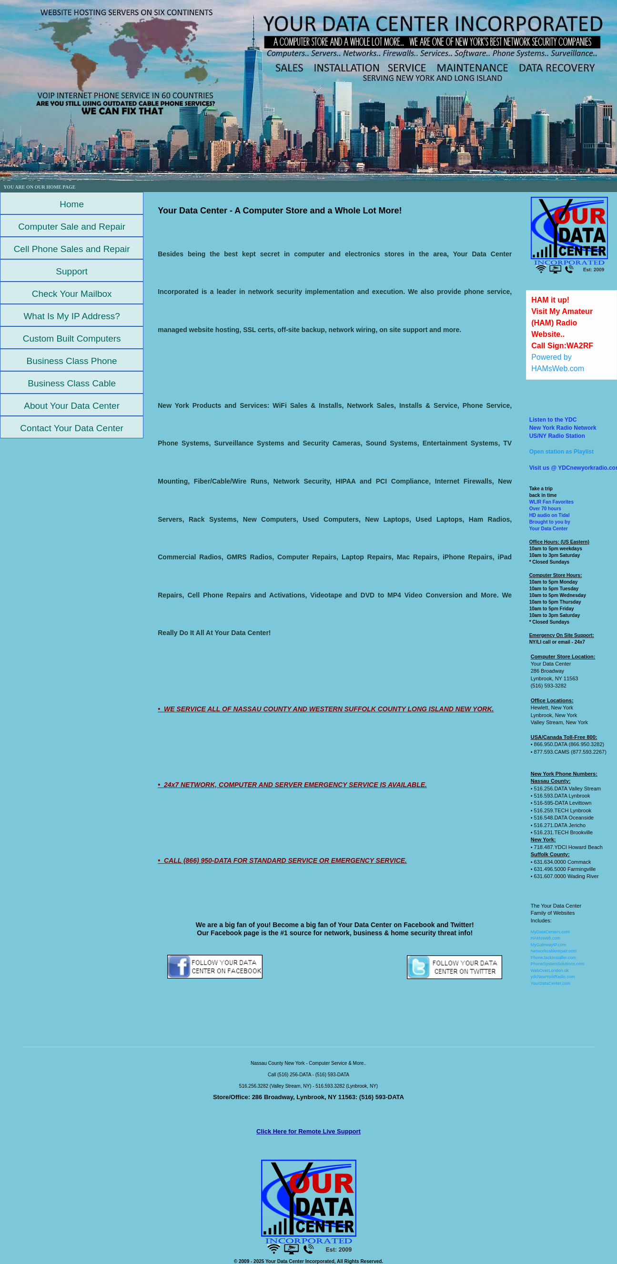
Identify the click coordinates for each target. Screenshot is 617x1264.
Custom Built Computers (72, 339)
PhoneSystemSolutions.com (558, 963)
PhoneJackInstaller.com (553, 957)
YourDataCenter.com (550, 983)
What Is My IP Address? (71, 316)
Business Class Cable (72, 383)
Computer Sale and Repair (71, 227)
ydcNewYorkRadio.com (553, 976)
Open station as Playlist (561, 451)
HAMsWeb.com (545, 938)
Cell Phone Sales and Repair (72, 249)
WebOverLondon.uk (550, 970)
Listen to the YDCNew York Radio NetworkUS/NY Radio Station (563, 427)
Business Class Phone (72, 361)
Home (72, 204)
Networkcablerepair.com (554, 951)
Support (72, 271)
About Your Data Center (72, 406)
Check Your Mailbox (72, 294)
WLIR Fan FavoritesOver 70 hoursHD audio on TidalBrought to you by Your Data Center (551, 515)
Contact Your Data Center (71, 428)
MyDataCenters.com (550, 932)
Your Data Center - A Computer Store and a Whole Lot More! (280, 210)
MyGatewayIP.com (548, 944)
